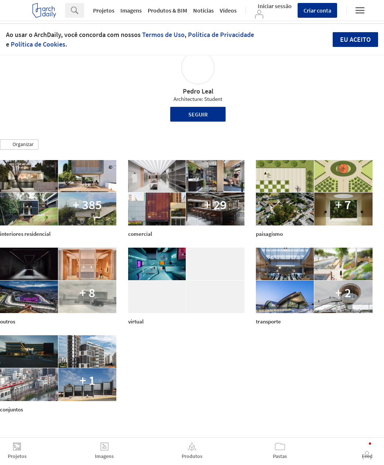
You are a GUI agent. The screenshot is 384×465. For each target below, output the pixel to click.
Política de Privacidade (221, 34)
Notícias (203, 10)
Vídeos (228, 10)
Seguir (198, 114)
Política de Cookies (38, 44)
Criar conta (317, 10)
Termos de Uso (163, 34)
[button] (19, 144)
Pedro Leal (198, 91)
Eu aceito (355, 39)
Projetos (103, 10)
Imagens (131, 10)
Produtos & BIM (167, 10)
